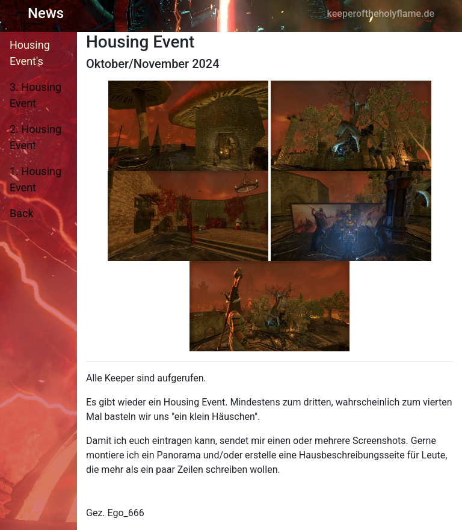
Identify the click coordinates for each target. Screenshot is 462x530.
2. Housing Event (35, 137)
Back (22, 213)
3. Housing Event (35, 95)
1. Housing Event (35, 179)
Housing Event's (30, 53)
